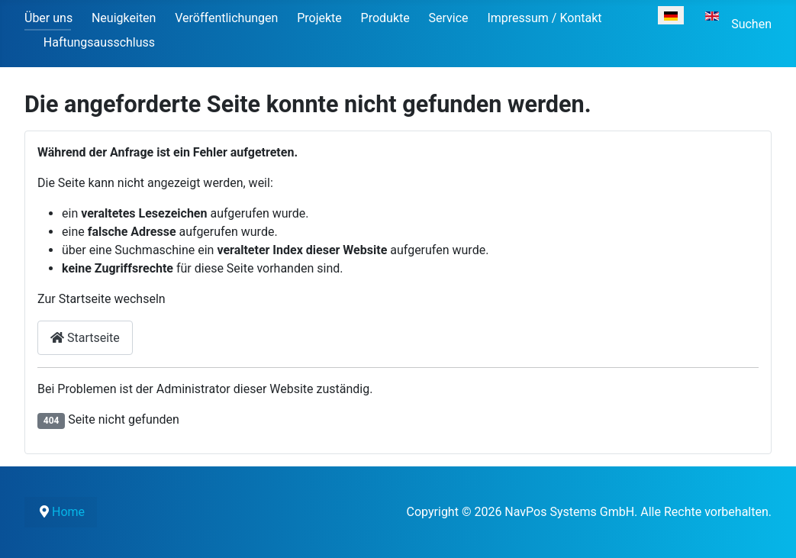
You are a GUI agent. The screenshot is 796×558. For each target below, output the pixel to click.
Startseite (85, 338)
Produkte (385, 18)
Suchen (751, 24)
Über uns (48, 18)
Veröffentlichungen (226, 18)
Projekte (319, 18)
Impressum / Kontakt (544, 18)
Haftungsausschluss (99, 42)
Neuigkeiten (124, 18)
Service (449, 18)
